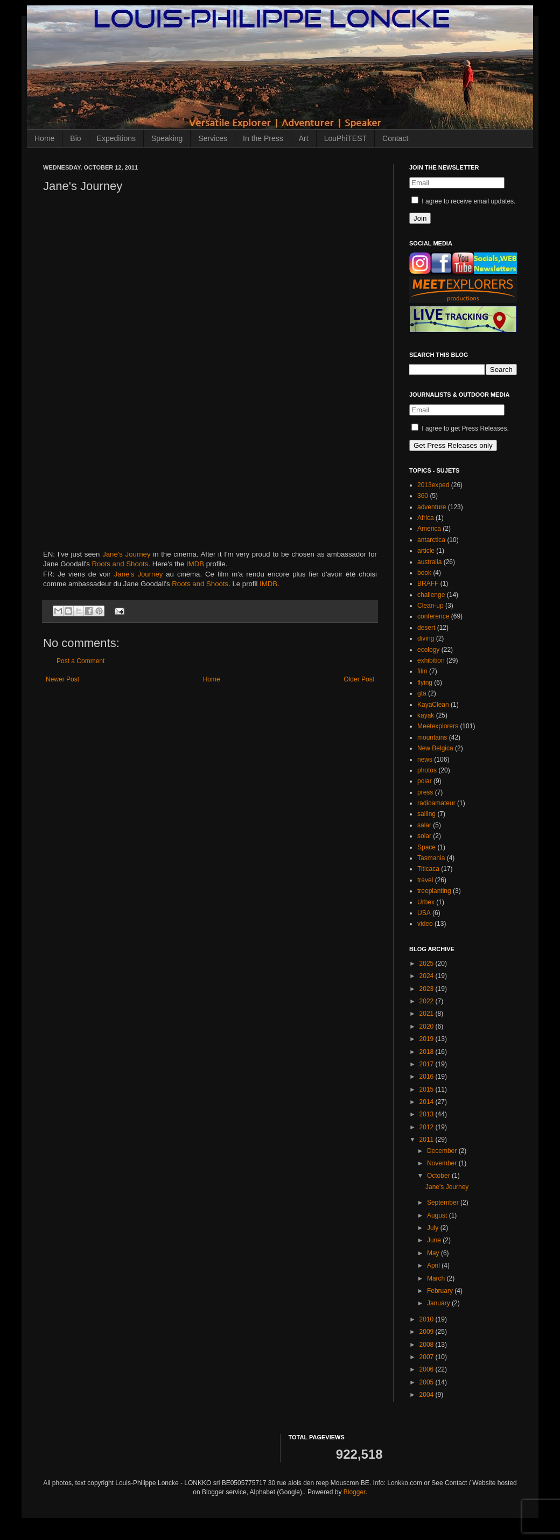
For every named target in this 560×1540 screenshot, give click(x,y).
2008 (427, 1344)
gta (421, 693)
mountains (432, 737)
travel (425, 880)
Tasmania (431, 858)
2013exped (433, 485)
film (422, 671)
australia (429, 562)
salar (424, 825)
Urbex (426, 902)
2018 (427, 1052)
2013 (427, 1114)
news (424, 759)
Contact (395, 138)
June (435, 1240)
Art (304, 138)
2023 (427, 989)
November (443, 1163)
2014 (427, 1102)
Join (420, 218)
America (429, 528)
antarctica (431, 540)
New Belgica (435, 748)
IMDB (195, 564)
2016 (427, 1076)
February (440, 1291)
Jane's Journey (126, 554)
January (439, 1303)
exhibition (431, 660)
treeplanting (434, 891)
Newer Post (62, 679)
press (425, 792)
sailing (426, 814)
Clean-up (430, 605)
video (425, 923)
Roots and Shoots (120, 564)
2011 (427, 1139)
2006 (427, 1369)
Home (44, 138)
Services (212, 138)
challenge (431, 595)
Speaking (167, 138)
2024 (427, 976)
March (437, 1278)
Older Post (359, 679)
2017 (427, 1064)
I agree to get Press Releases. (460, 428)
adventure (431, 507)
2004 (427, 1394)
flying (424, 682)
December (443, 1151)
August (438, 1215)
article (426, 550)
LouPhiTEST (345, 138)
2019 (427, 1039)
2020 (427, 1026)
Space (426, 847)
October (439, 1175)
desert (426, 627)
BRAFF (427, 583)
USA (424, 913)
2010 (427, 1319)
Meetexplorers (437, 726)
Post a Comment (80, 661)
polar (424, 781)
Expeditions (116, 138)
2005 (427, 1382)
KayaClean (433, 704)
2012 (427, 1127)
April (434, 1265)
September (443, 1202)
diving (425, 638)
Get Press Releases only (453, 445)
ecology (428, 649)
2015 (427, 1089)
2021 (427, 1013)
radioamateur (436, 803)
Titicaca (428, 869)
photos (427, 770)
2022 (427, 1001)
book (424, 572)
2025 (427, 963)
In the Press (263, 138)
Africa (425, 518)
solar (424, 836)
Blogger (355, 1492)
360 (422, 496)
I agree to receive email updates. (463, 201)
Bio (75, 138)
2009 (427, 1331)
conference (433, 616)
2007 (427, 1357)
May (434, 1253)
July (433, 1228)
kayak (425, 715)
